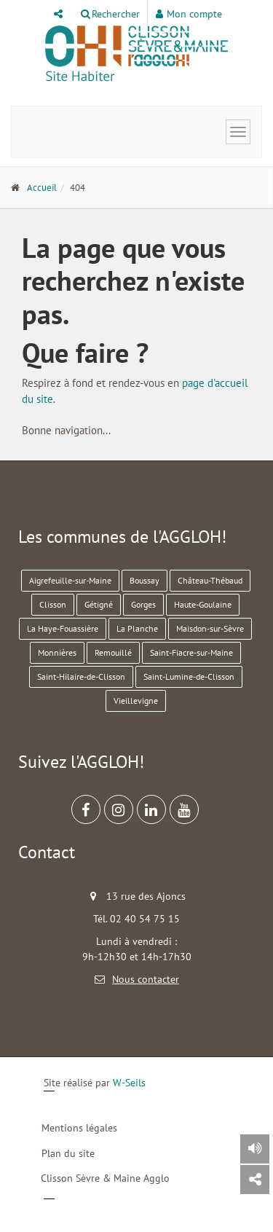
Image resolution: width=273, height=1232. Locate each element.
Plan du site (68, 1153)
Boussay (144, 580)
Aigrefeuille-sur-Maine (70, 580)
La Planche (137, 628)
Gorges (143, 604)
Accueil (42, 187)
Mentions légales (79, 1127)
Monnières (57, 652)
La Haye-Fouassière (62, 628)
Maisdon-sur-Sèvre (210, 628)
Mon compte (189, 13)
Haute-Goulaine (203, 604)
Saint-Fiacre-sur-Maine (191, 652)
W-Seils (129, 1082)
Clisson (52, 604)
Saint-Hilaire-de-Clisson (81, 676)
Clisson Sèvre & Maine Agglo (105, 1178)
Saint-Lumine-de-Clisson (188, 676)
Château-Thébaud (210, 580)
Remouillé (113, 652)
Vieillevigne (136, 700)
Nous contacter (145, 979)
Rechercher (110, 13)
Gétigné (98, 604)
